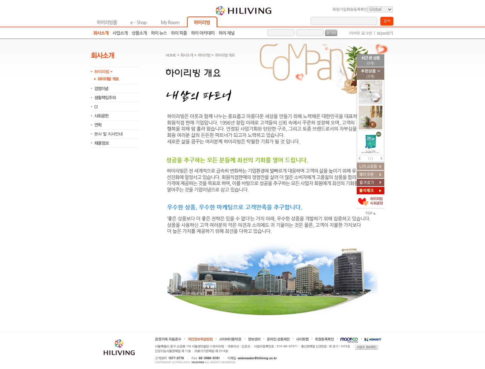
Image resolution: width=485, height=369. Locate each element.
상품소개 (139, 33)
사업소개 (120, 33)
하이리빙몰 (107, 22)
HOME (171, 55)
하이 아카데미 (203, 33)
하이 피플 (179, 33)
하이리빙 (202, 22)
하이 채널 (227, 33)
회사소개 (100, 33)
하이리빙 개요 (224, 55)
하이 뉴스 (159, 33)
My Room (170, 22)
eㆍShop (138, 22)
